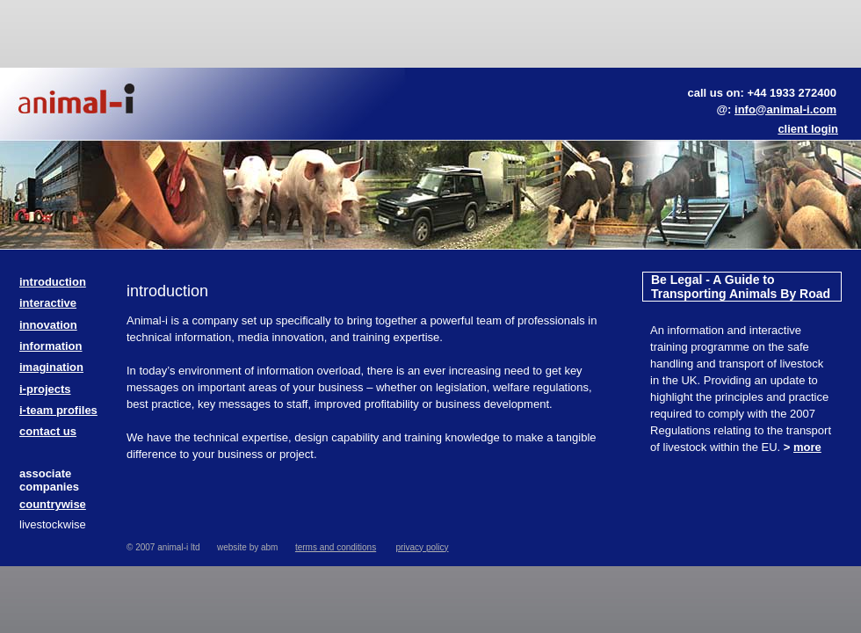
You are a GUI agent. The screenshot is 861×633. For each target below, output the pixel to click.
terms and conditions (335, 547)
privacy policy (421, 547)
